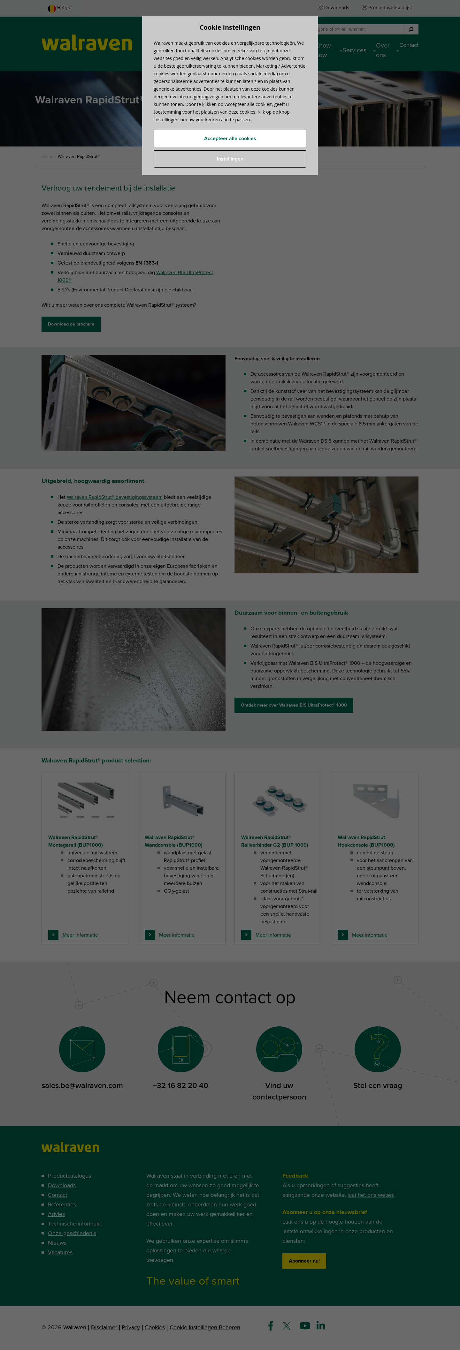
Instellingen (230, 159)
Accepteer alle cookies (230, 138)
